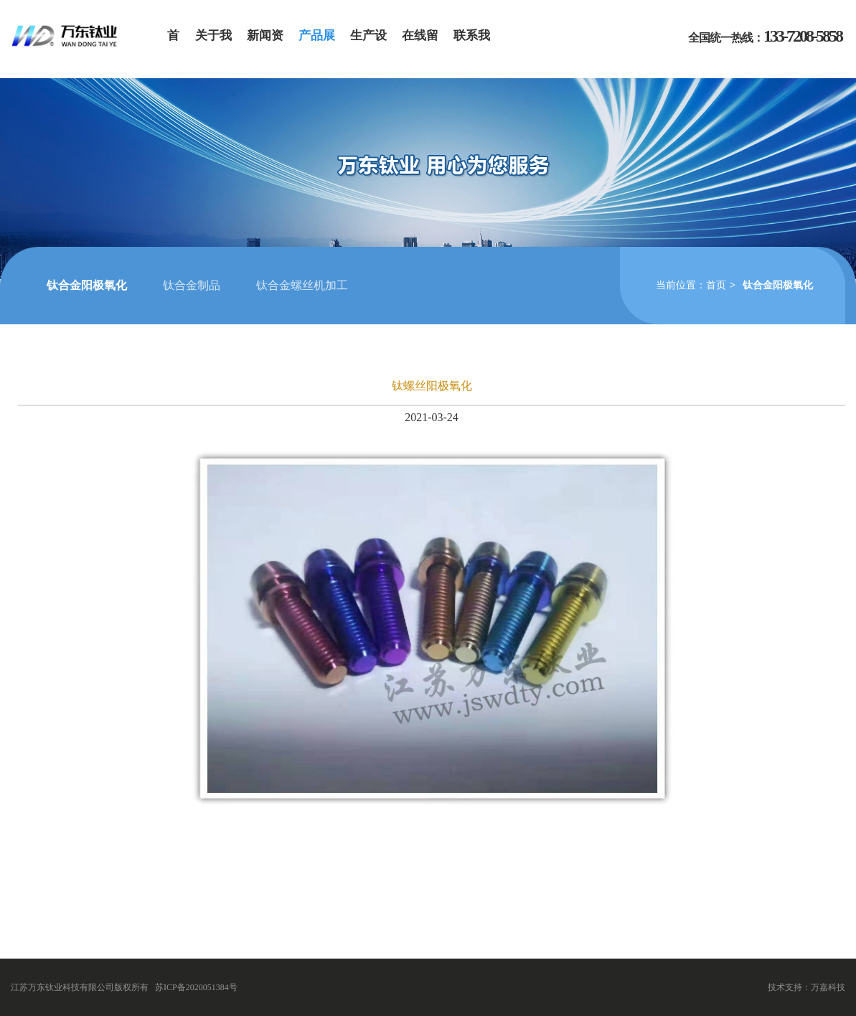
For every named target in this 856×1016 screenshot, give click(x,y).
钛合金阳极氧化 (87, 285)
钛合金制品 (191, 285)
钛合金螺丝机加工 (302, 285)
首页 (716, 285)
